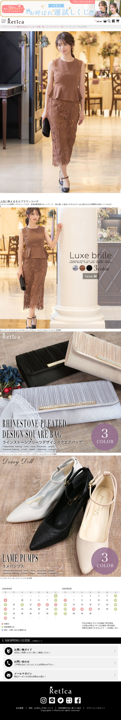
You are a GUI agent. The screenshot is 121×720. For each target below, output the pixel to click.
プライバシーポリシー (95, 708)
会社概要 (19, 708)
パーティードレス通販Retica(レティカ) (18, 27)
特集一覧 (40, 27)
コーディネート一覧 (54, 27)
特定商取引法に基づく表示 (69, 708)
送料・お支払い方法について (41, 708)
